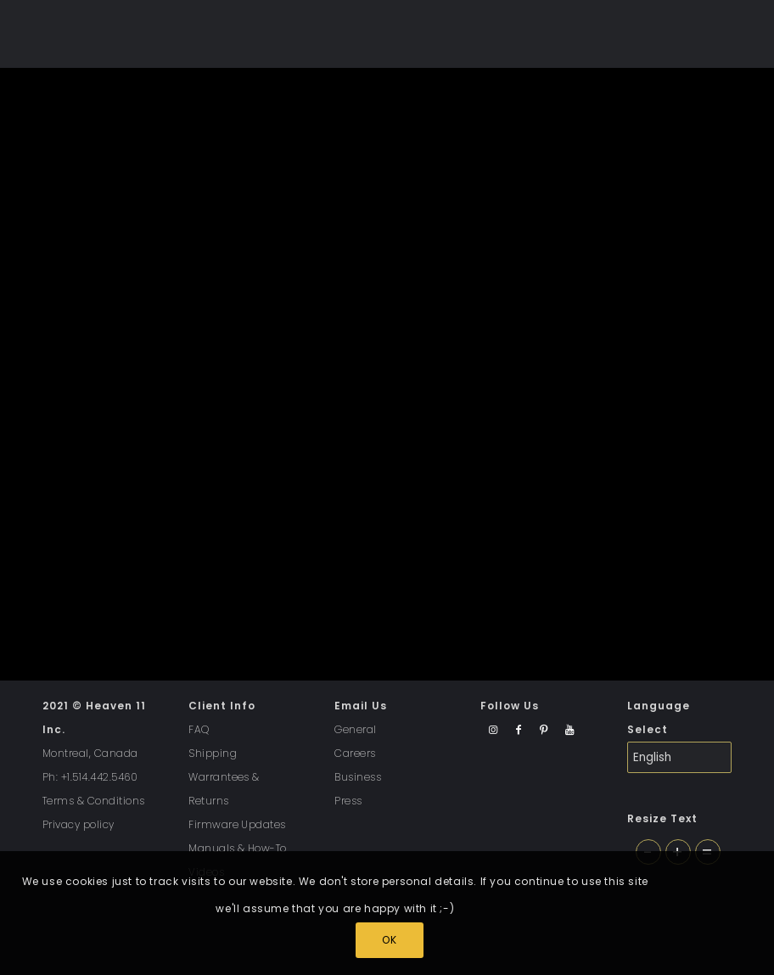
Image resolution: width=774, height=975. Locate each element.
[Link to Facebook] (518, 730)
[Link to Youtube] (569, 730)
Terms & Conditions (93, 800)
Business (357, 777)
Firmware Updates (237, 824)
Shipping (212, 753)
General (355, 729)
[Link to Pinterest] (543, 730)
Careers (354, 753)
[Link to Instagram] (492, 730)
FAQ (198, 729)
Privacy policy (78, 824)
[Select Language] (679, 757)
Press (348, 800)
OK (389, 940)
